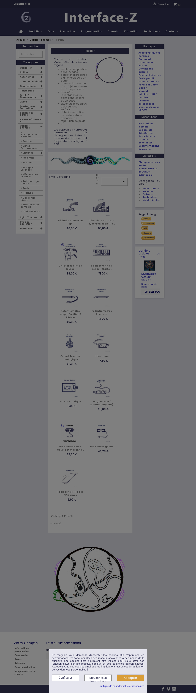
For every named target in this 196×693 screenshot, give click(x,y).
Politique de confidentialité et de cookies (121, 686)
